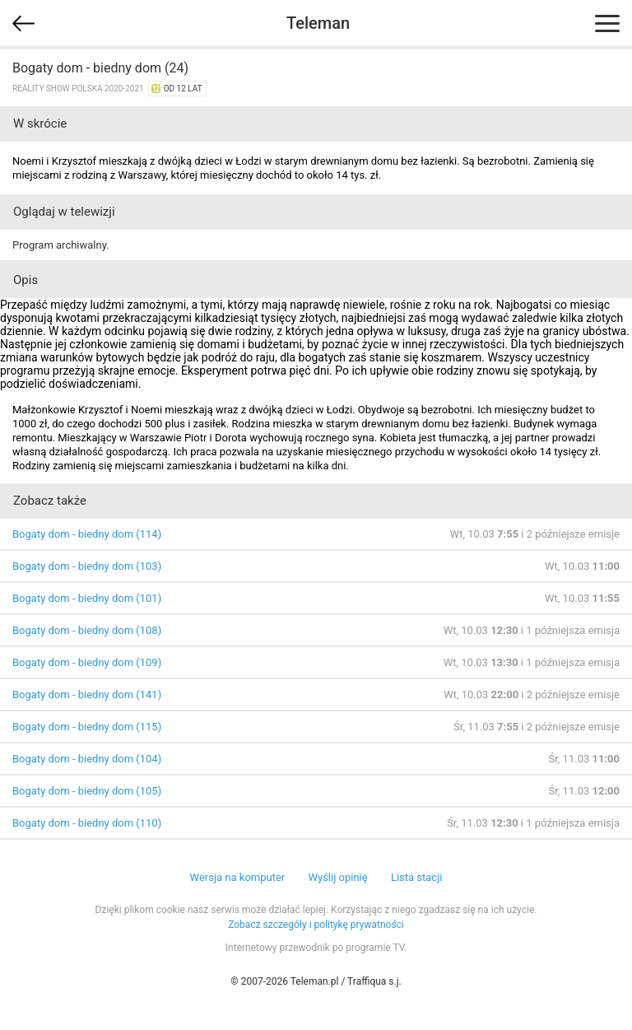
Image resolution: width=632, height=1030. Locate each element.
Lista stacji (417, 877)
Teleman (318, 23)
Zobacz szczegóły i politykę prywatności (316, 924)
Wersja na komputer (238, 877)
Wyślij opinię (337, 877)
